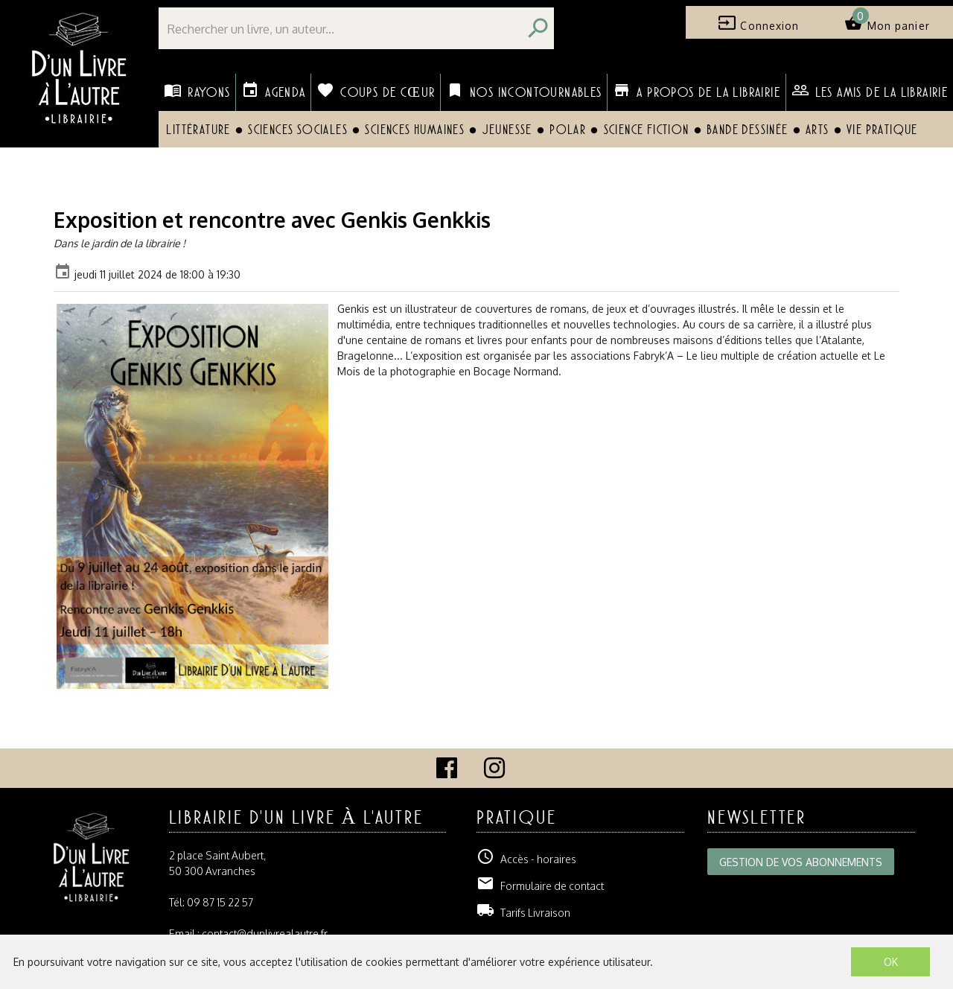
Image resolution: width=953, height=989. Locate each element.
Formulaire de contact (540, 886)
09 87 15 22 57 (220, 902)
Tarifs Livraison (523, 912)
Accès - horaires (526, 859)
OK (891, 961)
